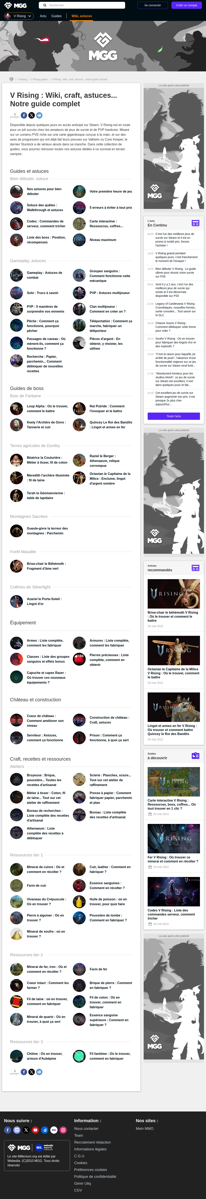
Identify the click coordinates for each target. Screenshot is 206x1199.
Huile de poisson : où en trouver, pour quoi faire (108, 902)
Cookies (80, 1163)
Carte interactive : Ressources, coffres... (106, 224)
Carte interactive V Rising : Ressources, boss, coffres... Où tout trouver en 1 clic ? (172, 804)
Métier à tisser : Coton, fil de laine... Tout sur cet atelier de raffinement (46, 797)
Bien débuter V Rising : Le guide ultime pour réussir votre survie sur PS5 (176, 272)
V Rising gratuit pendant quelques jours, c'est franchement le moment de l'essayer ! (177, 257)
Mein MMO (144, 1129)
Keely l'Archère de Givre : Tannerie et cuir (46, 425)
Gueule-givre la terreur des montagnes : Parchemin (47, 531)
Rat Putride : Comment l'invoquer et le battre (107, 409)
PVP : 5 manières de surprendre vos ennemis (45, 309)
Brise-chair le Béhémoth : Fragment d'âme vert (46, 566)
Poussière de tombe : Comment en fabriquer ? (108, 918)
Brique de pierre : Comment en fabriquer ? (111, 985)
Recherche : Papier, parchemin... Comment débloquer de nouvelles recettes (45, 364)
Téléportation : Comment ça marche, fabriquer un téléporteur (111, 326)
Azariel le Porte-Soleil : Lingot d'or (44, 601)
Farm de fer (98, 969)
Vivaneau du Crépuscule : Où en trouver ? (46, 902)
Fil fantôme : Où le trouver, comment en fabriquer (110, 1056)
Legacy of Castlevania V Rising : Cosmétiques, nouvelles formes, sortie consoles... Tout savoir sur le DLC (176, 309)
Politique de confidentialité (95, 1177)
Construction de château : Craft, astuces (109, 720)
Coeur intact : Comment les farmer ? (48, 985)
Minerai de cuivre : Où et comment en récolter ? (45, 869)
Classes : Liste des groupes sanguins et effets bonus (48, 659)
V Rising (22, 79)
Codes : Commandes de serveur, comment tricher (46, 224)
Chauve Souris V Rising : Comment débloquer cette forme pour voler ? (176, 326)
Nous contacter (86, 1129)
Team (78, 1135)
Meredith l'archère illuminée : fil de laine (48, 478)
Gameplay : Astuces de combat (44, 275)
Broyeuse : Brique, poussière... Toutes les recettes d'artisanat (44, 780)
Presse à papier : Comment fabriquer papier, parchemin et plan (111, 797)
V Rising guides (39, 79)
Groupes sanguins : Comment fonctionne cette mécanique (110, 276)
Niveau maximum (103, 240)
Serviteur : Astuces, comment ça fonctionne (45, 738)
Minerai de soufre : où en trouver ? (46, 934)
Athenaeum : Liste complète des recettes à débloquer (45, 833)
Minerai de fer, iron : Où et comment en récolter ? (47, 969)
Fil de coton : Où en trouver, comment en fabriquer (105, 1002)
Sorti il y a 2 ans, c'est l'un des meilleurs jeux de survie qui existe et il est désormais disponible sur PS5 (174, 290)
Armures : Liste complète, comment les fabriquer (109, 643)
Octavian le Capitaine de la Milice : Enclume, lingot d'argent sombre (110, 478)
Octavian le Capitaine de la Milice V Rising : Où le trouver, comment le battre (173, 673)
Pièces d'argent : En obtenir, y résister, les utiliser (106, 343)
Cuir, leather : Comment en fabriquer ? (110, 869)
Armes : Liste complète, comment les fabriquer (45, 643)
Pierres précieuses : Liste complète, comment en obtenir (109, 659)
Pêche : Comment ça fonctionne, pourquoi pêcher (43, 326)
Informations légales (90, 1149)
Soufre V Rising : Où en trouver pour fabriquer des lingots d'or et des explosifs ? (176, 342)
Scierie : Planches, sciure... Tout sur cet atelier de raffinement (110, 780)
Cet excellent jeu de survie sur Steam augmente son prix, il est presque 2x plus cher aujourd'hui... (175, 398)
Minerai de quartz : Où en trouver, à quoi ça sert (46, 1019)
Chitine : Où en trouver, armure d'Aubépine (45, 1056)
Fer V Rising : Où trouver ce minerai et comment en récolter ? (173, 859)
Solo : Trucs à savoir (43, 293)
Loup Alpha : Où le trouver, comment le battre (47, 409)
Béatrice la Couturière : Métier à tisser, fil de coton (47, 460)
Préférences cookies (90, 1170)
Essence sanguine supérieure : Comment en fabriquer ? (109, 1020)
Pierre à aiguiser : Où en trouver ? (45, 918)
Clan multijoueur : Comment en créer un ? (108, 309)
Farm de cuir (36, 885)
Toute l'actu (174, 416)
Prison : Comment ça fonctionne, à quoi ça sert (109, 738)
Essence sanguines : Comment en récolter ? (107, 885)
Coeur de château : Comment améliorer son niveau (45, 720)
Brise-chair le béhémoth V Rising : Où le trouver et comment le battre (173, 616)
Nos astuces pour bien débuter (44, 191)
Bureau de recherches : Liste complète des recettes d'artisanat (48, 815)
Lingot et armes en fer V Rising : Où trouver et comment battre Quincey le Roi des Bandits (172, 730)
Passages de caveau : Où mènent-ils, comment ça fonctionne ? (46, 343)
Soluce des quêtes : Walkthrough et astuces (45, 207)
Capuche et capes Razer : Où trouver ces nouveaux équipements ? (46, 677)
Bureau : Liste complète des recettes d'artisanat (108, 815)
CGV (78, 1190)
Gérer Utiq (82, 1183)
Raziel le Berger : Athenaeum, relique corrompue (104, 460)
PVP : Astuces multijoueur (110, 293)
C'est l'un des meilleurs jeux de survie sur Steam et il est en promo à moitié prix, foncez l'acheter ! (175, 239)
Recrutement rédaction (92, 1142)
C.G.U (79, 1156)
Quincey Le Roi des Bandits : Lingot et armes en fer (111, 425)
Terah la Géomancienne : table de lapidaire (46, 495)
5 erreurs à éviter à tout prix (111, 207)
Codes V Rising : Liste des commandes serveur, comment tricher (171, 914)
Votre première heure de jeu (111, 191)
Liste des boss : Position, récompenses (46, 240)
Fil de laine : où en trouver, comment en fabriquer (47, 1001)
